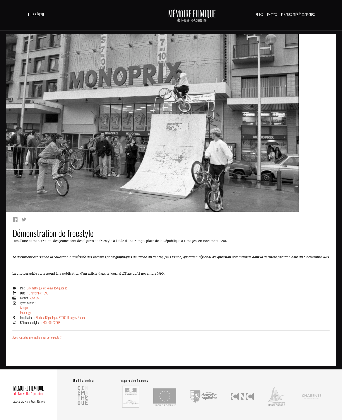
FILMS (259, 14)
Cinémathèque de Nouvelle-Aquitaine (47, 288)
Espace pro (18, 401)
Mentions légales (35, 401)
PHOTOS (272, 14)
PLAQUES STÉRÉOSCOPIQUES (298, 14)
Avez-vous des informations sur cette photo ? (37, 337)
